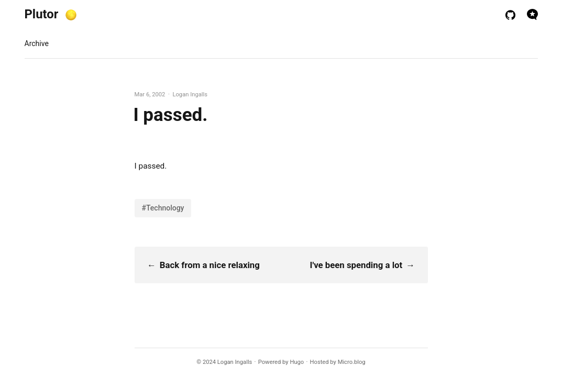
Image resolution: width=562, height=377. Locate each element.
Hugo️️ (297, 362)
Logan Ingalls (234, 362)
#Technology (163, 208)
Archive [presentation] (37, 43)
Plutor (42, 14)
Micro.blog (352, 362)
